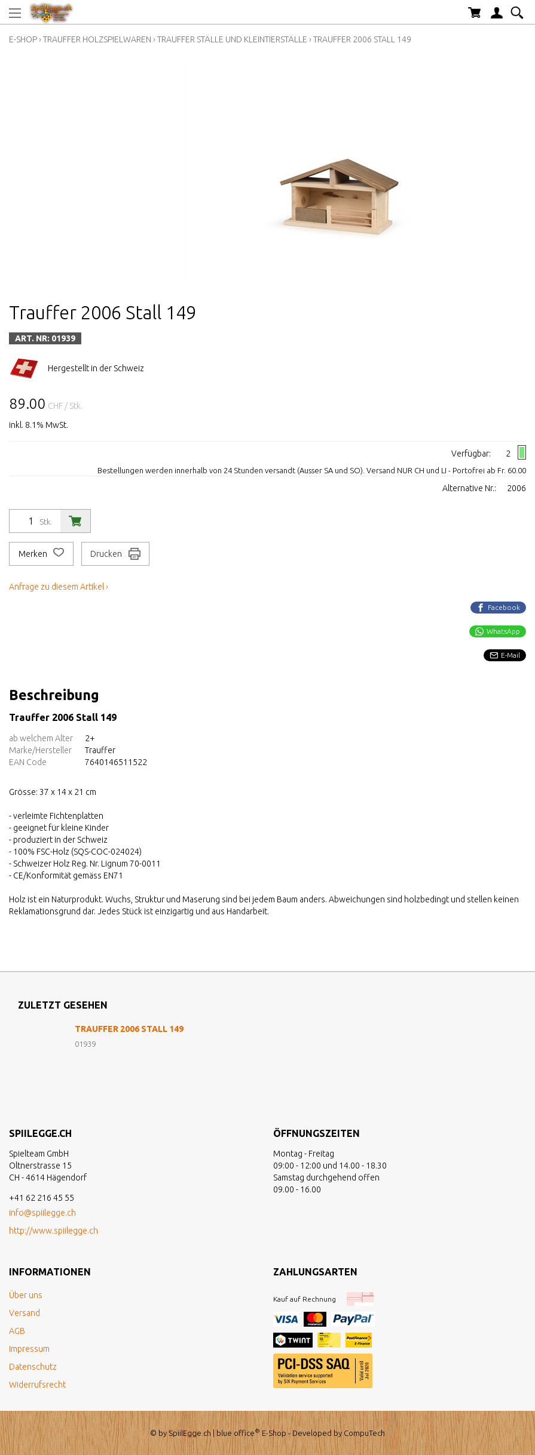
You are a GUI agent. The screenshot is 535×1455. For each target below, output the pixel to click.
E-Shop (23, 39)
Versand (24, 1313)
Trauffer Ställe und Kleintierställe (232, 39)
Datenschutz (33, 1366)
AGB (17, 1331)
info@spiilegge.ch (42, 1212)
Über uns (25, 1295)
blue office (238, 1433)
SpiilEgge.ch (190, 1433)
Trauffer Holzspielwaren (97, 39)
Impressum (29, 1349)
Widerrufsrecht (37, 1384)
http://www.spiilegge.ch (53, 1230)
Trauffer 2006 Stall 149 (362, 39)
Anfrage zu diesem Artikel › (58, 586)
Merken (41, 553)
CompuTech (364, 1433)
